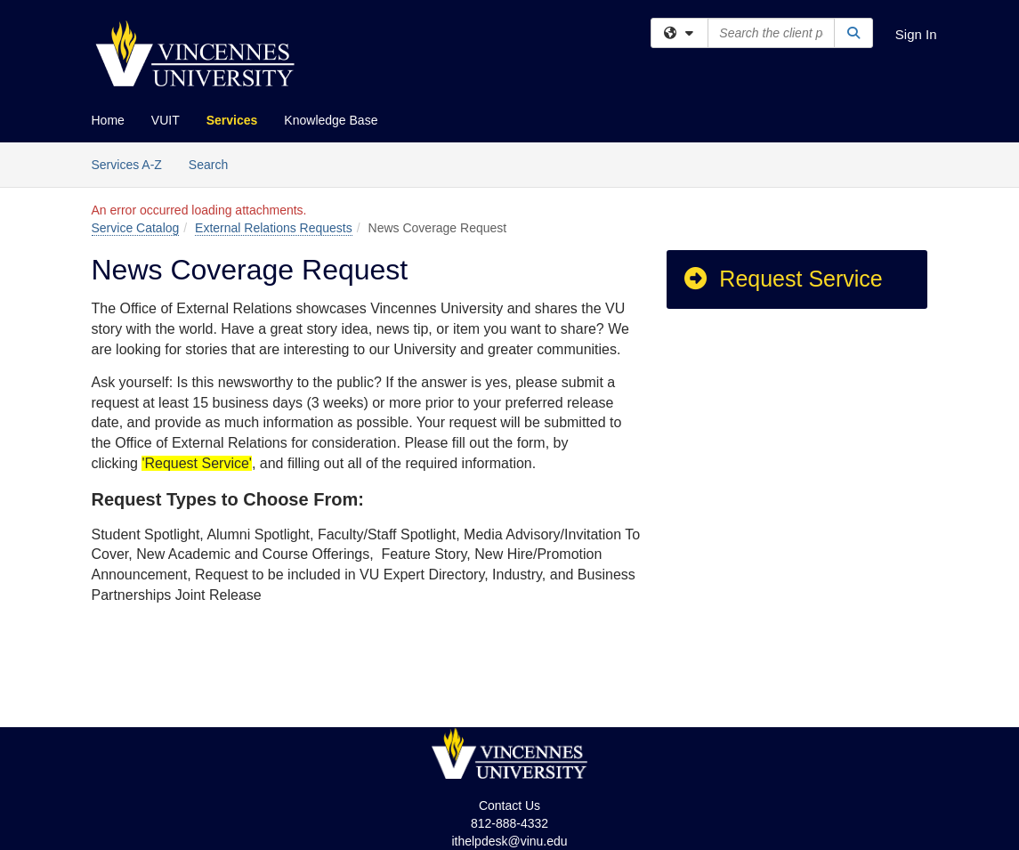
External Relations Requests (273, 228)
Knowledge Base (330, 120)
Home (108, 120)
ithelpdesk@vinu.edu (509, 841)
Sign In (916, 34)
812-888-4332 (509, 823)
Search (215, 163)
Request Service (782, 278)
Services (232, 120)
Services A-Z (127, 165)
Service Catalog (136, 228)
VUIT (165, 120)
